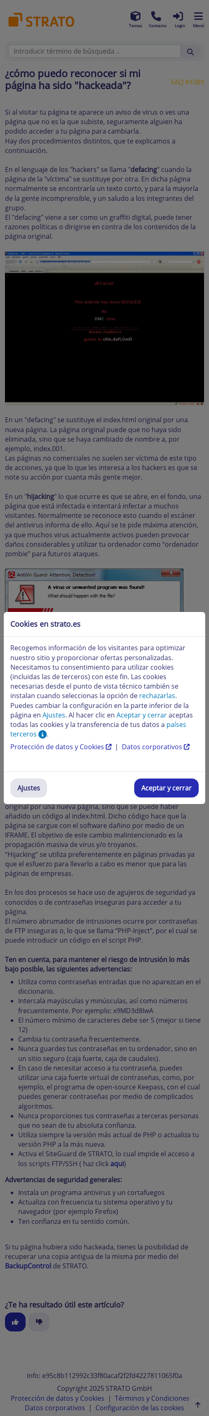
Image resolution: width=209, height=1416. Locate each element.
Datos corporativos (156, 746)
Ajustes (28, 788)
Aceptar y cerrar (166, 788)
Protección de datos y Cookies (61, 746)
